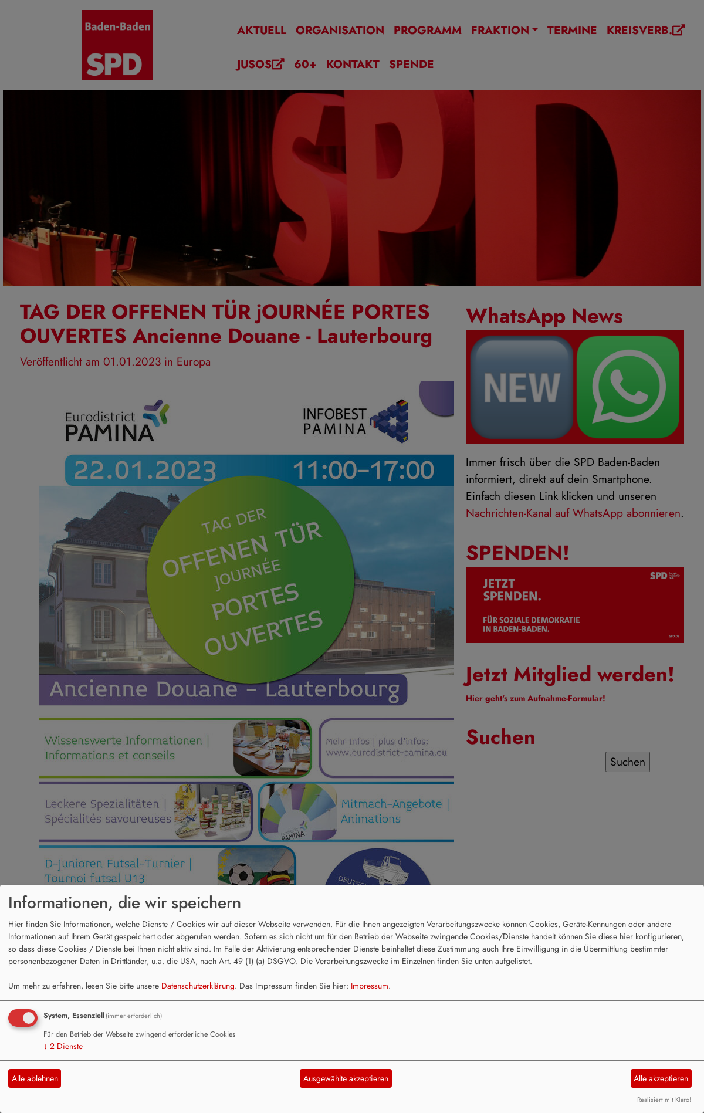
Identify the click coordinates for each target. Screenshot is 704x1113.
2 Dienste (63, 1046)
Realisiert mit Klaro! (664, 1099)
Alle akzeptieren (661, 1078)
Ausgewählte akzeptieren (345, 1078)
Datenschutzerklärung (198, 986)
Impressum (369, 986)
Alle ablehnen (35, 1078)
